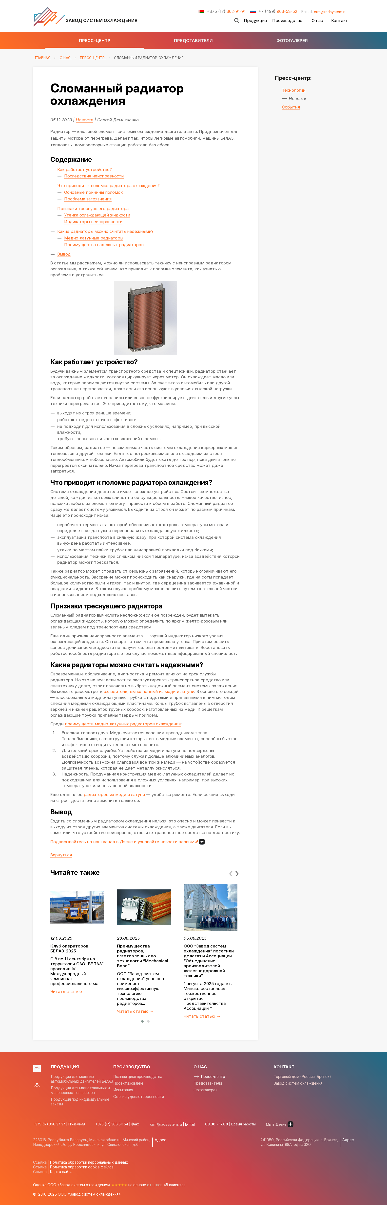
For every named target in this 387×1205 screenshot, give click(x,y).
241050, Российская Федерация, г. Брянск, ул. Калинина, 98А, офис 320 (299, 1142)
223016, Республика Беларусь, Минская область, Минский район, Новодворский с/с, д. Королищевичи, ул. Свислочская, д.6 (91, 1142)
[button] (142, 1021)
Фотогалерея (292, 40)
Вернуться (61, 854)
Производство (287, 20)
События (291, 107)
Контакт (339, 20)
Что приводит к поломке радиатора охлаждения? (109, 185)
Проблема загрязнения (88, 198)
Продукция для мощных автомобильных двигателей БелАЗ (82, 1079)
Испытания (123, 1090)
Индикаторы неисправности (93, 221)
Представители (193, 40)
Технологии (294, 90)
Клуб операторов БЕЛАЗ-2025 (69, 948)
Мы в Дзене (277, 1124)
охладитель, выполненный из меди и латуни (150, 691)
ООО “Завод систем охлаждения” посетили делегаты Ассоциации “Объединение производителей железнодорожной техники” (209, 961)
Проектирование (128, 1083)
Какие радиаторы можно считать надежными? (106, 231)
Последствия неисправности (94, 175)
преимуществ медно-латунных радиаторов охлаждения (124, 723)
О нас (317, 20)
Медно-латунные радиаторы (94, 238)
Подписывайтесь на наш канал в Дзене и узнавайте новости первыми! (127, 842)
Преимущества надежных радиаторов (104, 244)
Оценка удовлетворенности (138, 1096)
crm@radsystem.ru (330, 11)
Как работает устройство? (85, 169)
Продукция (255, 20)
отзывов (154, 1185)
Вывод (63, 254)
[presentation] (231, 873)
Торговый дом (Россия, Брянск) (302, 1076)
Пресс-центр (94, 40)
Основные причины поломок (93, 192)
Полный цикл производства (137, 1076)
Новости (84, 119)
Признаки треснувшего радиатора (93, 208)
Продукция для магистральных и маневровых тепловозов (80, 1090)
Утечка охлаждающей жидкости (98, 215)
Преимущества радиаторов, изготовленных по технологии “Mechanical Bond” (142, 956)
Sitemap (37, 1085)
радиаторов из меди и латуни (115, 794)
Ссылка (40, 1162)
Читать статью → (68, 991)
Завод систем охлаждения (298, 1083)
